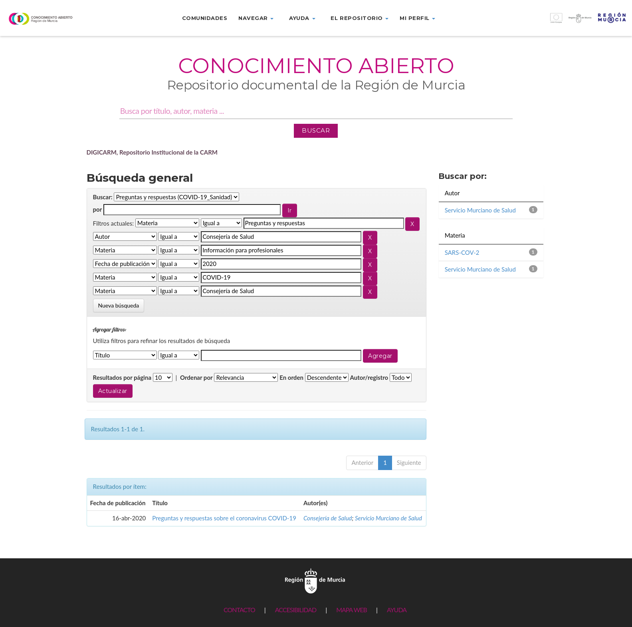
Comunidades (205, 18)
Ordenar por (196, 377)
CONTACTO (239, 609)
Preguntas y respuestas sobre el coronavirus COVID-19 (224, 518)
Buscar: (103, 196)
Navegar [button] (255, 18)
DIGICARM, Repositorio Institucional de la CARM (152, 152)
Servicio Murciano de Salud (388, 518)
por (97, 209)
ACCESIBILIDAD (295, 609)
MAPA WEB (351, 609)
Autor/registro (369, 377)
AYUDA (396, 609)
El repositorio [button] (359, 18)
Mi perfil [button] (417, 18)
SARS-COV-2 (462, 252)
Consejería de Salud (327, 518)
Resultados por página (122, 377)
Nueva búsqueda (118, 305)
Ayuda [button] (302, 18)
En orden (291, 377)
